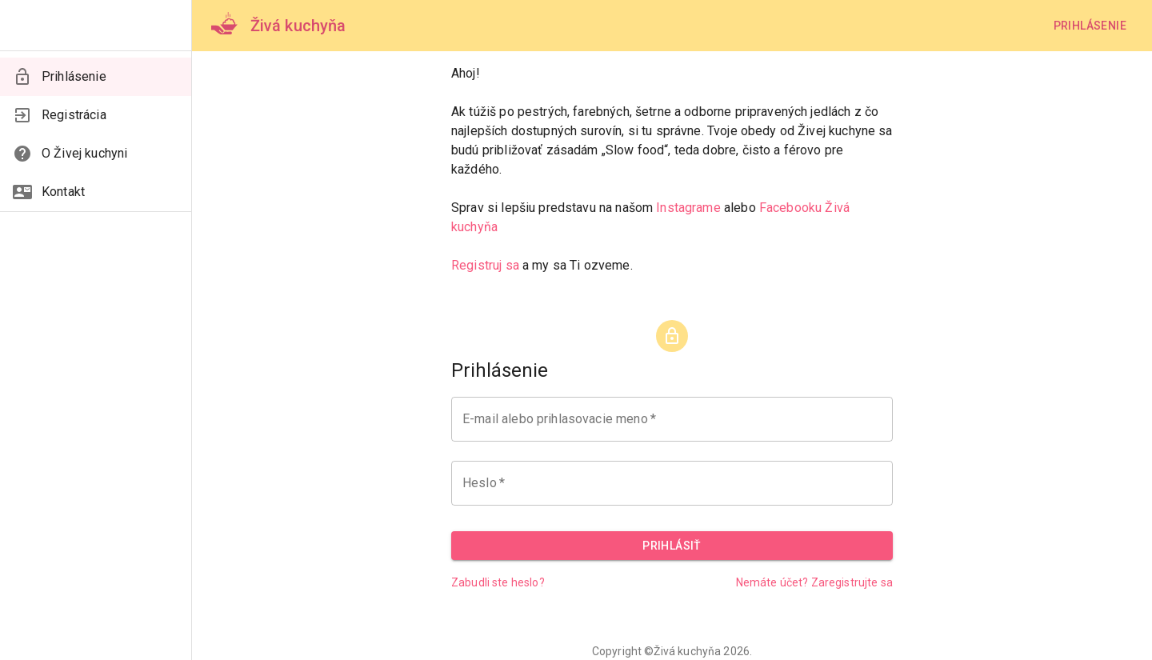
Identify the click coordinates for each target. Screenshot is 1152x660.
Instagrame (688, 207)
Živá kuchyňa (687, 651)
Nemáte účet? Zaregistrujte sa (814, 582)
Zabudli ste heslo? (498, 582)
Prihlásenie (1090, 25)
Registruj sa (485, 265)
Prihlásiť (672, 545)
